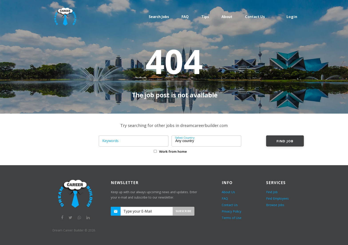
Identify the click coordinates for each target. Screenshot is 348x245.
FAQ (185, 16)
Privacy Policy (231, 211)
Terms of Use (231, 218)
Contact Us (230, 205)
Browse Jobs (275, 205)
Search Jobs (159, 16)
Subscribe (184, 211)
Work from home (173, 151)
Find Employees (277, 198)
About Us (228, 192)
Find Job (285, 141)
